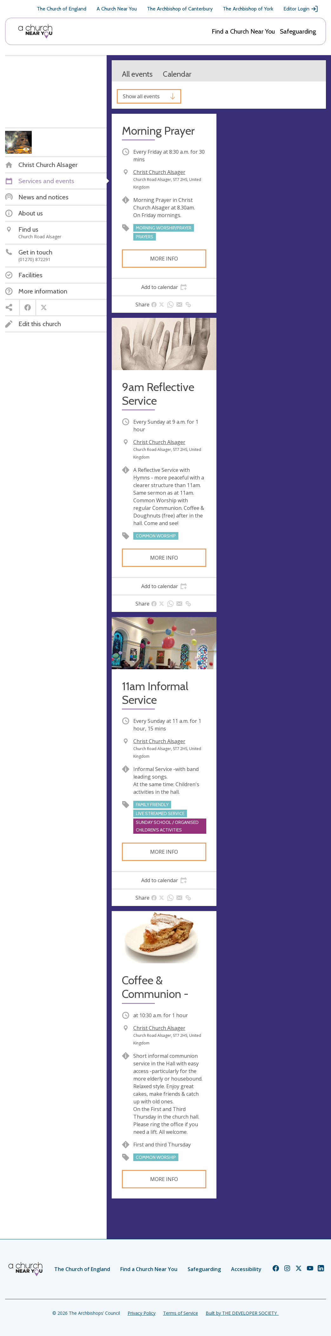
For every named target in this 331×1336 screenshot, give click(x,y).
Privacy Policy (142, 1313)
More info (164, 258)
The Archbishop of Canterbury (180, 9)
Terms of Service (180, 1313)
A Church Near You (116, 9)
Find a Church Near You (243, 31)
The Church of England (61, 9)
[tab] (164, 287)
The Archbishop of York (248, 9)
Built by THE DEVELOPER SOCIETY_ (242, 1313)
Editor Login (300, 9)
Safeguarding (298, 31)
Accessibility (246, 1269)
